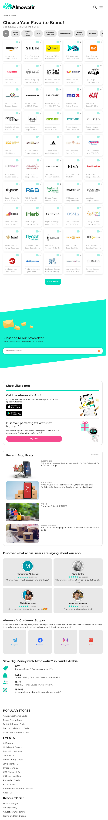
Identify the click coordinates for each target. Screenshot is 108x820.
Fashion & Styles (27, 33)
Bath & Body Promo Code (16, 728)
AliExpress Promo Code (15, 716)
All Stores (8, 743)
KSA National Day (12, 776)
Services (92, 33)
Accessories (65, 33)
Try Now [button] (34, 438)
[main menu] (101, 7)
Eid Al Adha (9, 784)
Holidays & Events (12, 747)
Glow (38, 33)
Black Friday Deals (12, 751)
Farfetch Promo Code (14, 724)
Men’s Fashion (79, 33)
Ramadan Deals (11, 780)
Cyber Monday (10, 768)
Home (5, 15)
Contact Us (8, 755)
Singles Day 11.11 (11, 764)
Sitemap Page (10, 803)
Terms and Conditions (14, 816)
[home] (19, 6)
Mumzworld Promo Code (16, 732)
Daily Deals (15, 33)
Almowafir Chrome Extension (18, 788)
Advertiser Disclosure (14, 811)
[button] (14, 642)
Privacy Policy (10, 807)
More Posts (95, 455)
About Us (7, 793)
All (6, 33)
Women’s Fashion (50, 33)
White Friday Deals (13, 759)
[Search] (95, 7)
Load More (52, 281)
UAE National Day (12, 772)
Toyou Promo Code (12, 720)
